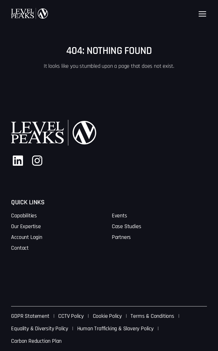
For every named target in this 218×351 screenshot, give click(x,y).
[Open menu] (202, 13)
